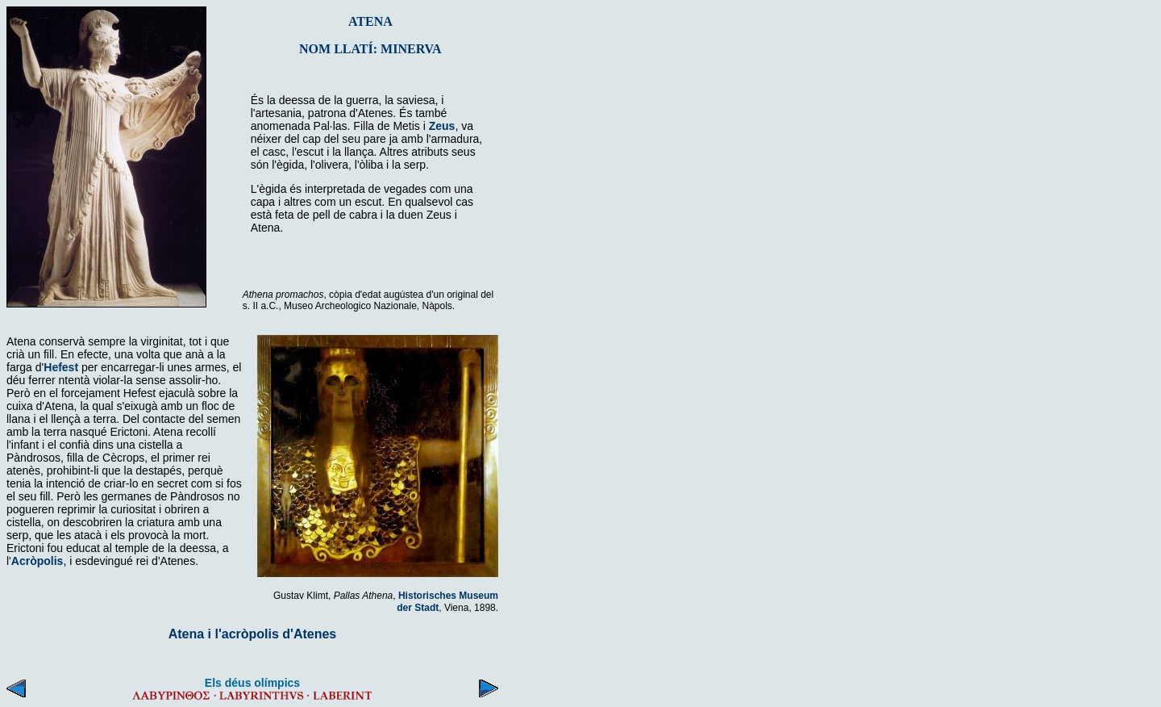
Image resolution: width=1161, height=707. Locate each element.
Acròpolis (37, 560)
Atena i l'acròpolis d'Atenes (253, 634)
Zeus (442, 125)
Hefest (61, 367)
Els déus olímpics (252, 682)
